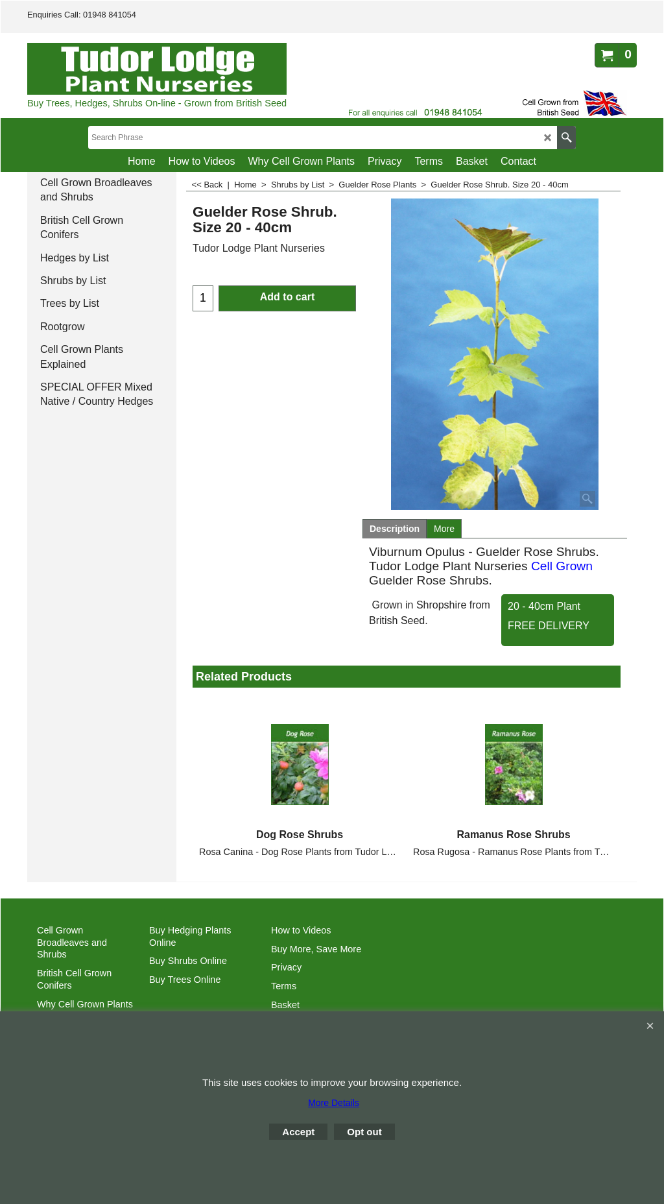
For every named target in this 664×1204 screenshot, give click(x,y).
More (444, 529)
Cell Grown (562, 566)
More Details (333, 1103)
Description (395, 529)
